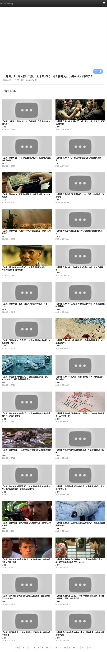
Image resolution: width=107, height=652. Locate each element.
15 (65, 648)
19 (83, 648)
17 (74, 648)
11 (47, 648)
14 (60, 648)
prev (16, 648)
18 (79, 648)
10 (42, 648)
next (90, 648)
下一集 (98, 71)
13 (56, 648)
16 (69, 648)
